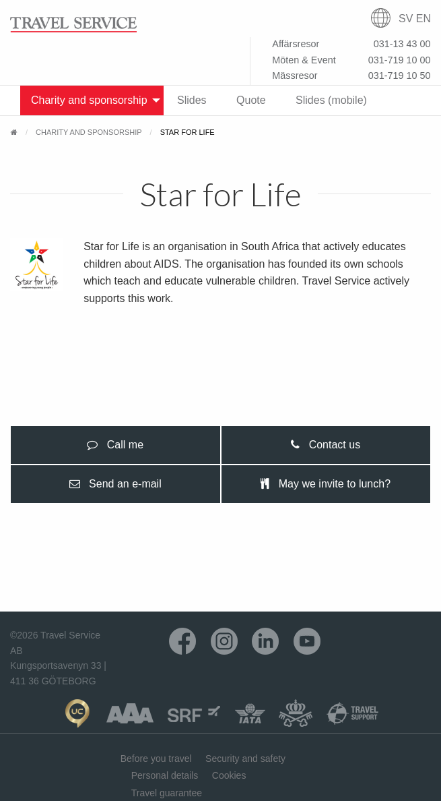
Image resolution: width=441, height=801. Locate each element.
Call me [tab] (115, 444)
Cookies (229, 775)
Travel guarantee (166, 793)
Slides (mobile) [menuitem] (331, 100)
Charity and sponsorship (89, 132)
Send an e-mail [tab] (115, 483)
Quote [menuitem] (251, 100)
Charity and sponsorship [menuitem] (89, 100)
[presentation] (115, 445)
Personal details (165, 775)
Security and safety (245, 758)
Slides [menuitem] (192, 100)
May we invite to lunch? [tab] (326, 483)
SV (406, 18)
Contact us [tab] (325, 444)
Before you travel (156, 758)
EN (423, 18)
